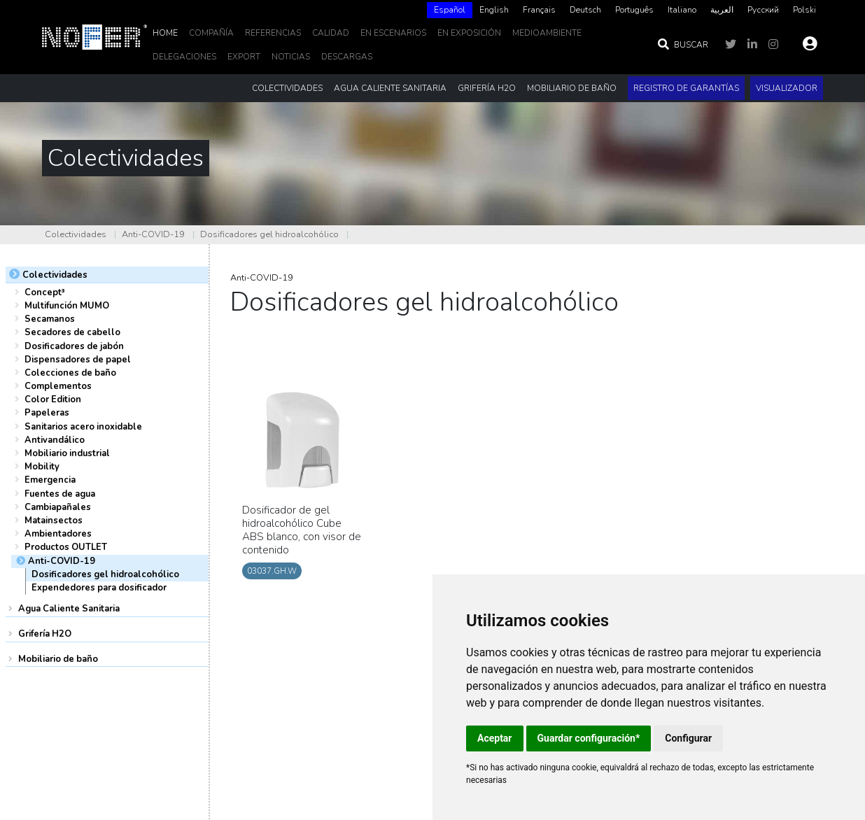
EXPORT (243, 56)
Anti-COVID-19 (153, 234)
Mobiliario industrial (67, 453)
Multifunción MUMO (66, 305)
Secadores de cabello (72, 332)
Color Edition (52, 399)
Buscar (682, 44)
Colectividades (75, 234)
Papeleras (46, 413)
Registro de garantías (686, 88)
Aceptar (494, 738)
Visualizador (786, 88)
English (494, 9)
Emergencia (50, 480)
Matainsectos (53, 520)
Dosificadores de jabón (74, 346)
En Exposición (469, 32)
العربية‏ (721, 9)
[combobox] (449, 10)
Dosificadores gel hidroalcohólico (269, 234)
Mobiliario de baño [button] (572, 88)
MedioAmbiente (547, 32)
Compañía (211, 32)
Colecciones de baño (70, 373)
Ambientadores (58, 534)
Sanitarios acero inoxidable (83, 426)
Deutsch (585, 9)
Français (539, 9)
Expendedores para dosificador (99, 587)
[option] (494, 10)
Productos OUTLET (65, 547)
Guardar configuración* (588, 738)
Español (449, 9)
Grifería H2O (44, 634)
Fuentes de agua (59, 494)
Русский (763, 9)
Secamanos (49, 319)
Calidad (330, 32)
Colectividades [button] (287, 88)
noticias (291, 56)
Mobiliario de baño (58, 659)
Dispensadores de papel (77, 359)
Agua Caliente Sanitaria (69, 608)
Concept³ (44, 292)
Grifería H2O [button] (487, 88)
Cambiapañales (57, 507)
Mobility (41, 466)
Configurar (688, 738)
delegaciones (184, 56)
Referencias (273, 32)
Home (165, 32)
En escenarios (393, 32)
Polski (804, 9)
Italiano (682, 9)
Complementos (58, 386)
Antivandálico (54, 440)
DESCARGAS (346, 56)
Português (634, 9)
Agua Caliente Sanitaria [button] (390, 88)
